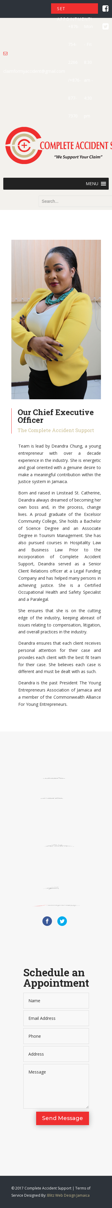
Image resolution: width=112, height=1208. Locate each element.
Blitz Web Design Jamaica (68, 1195)
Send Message (62, 1118)
